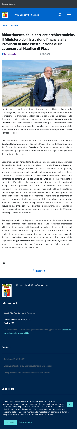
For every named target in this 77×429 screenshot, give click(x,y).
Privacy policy (25, 422)
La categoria (10, 54)
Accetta (10, 422)
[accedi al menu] (69, 14)
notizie (14, 24)
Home (4, 24)
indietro (38, 270)
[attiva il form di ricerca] (59, 14)
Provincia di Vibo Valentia (27, 15)
